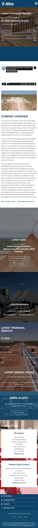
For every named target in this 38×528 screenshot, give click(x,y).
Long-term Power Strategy (19, 311)
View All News (19, 264)
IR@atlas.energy (19, 454)
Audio (34, 34)
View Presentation (9, 315)
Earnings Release (6, 31)
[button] (36, 3)
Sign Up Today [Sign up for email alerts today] (19, 413)
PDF (35, 31)
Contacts (7, 504)
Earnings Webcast (6, 34)
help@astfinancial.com (19, 483)
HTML (29, 31)
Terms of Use (31, 525)
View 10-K (19, 384)
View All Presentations (26, 315)
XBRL (2, 40)
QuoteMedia (18, 522)
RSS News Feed (9, 508)
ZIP (35, 40)
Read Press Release (19, 258)
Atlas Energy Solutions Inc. (16, 513)
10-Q (2, 37)
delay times (14, 524)
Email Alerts (8, 496)
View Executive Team (8, 201)
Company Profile (9, 500)
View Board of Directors (25, 201)
